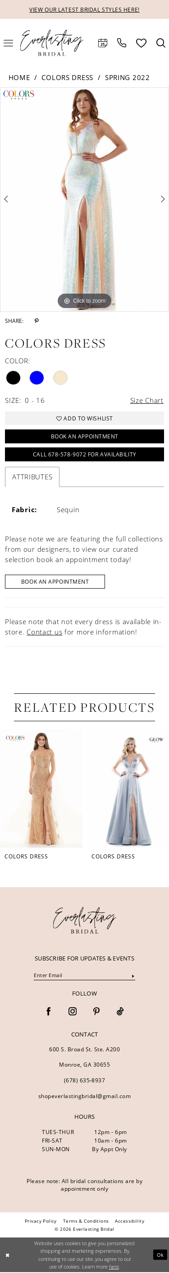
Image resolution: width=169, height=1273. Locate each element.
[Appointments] (102, 43)
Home (19, 77)
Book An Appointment (56, 582)
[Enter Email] (84, 976)
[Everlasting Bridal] (51, 43)
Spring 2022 (127, 77)
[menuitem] (102, 43)
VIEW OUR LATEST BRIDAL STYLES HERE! (84, 9)
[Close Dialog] (7, 1255)
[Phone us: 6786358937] (121, 43)
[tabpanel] (84, 200)
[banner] (84, 921)
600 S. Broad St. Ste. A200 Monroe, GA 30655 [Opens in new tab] (84, 1058)
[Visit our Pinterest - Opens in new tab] (96, 1012)
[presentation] (41, 790)
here (114, 1267)
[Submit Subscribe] (133, 977)
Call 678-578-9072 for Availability (85, 455)
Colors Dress (67, 77)
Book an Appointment (84, 437)
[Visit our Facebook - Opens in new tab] (48, 1012)
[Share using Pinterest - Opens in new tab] (36, 321)
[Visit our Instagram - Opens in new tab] (72, 1012)
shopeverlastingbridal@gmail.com (84, 1097)
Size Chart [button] (147, 400)
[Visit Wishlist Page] (141, 43)
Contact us (44, 632)
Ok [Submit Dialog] (160, 1255)
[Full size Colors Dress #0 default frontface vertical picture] (84, 200)
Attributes (32, 477)
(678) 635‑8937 (84, 1081)
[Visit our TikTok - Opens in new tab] (120, 1012)
